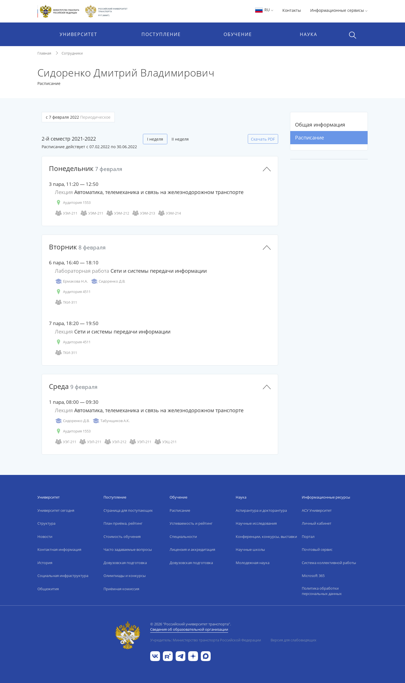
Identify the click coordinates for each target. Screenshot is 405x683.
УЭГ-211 (65, 442)
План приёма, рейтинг (123, 523)
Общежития (48, 588)
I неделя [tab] (155, 139)
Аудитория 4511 (73, 291)
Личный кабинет (316, 523)
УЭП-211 (140, 442)
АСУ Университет (317, 510)
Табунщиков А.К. (111, 420)
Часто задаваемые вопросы (128, 549)
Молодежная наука (252, 562)
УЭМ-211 (91, 213)
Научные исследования (256, 523)
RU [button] (264, 9)
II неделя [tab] (180, 139)
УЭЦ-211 (165, 442)
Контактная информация (59, 549)
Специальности (183, 536)
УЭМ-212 (117, 213)
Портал (308, 536)
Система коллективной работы (329, 562)
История (44, 562)
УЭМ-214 (169, 213)
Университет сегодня (55, 510)
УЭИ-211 (66, 213)
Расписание (309, 137)
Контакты (291, 10)
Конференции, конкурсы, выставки (266, 536)
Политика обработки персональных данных (322, 591)
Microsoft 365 (313, 575)
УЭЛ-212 (115, 442)
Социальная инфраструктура (62, 575)
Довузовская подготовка (125, 562)
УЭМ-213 (143, 213)
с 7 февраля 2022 (78, 117)
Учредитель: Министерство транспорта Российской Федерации (205, 640)
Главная (44, 53)
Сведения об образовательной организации (189, 629)
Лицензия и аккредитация (192, 549)
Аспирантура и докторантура (261, 510)
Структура (46, 523)
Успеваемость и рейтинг (191, 523)
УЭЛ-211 (90, 442)
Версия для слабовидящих (293, 640)
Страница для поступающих (128, 510)
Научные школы (250, 549)
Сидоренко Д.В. (108, 281)
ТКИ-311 (66, 302)
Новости (44, 536)
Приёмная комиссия (121, 588)
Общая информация (320, 124)
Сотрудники (72, 53)
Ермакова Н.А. (71, 281)
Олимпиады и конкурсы (125, 575)
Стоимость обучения (122, 536)
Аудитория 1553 (73, 202)
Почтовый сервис (317, 549)
